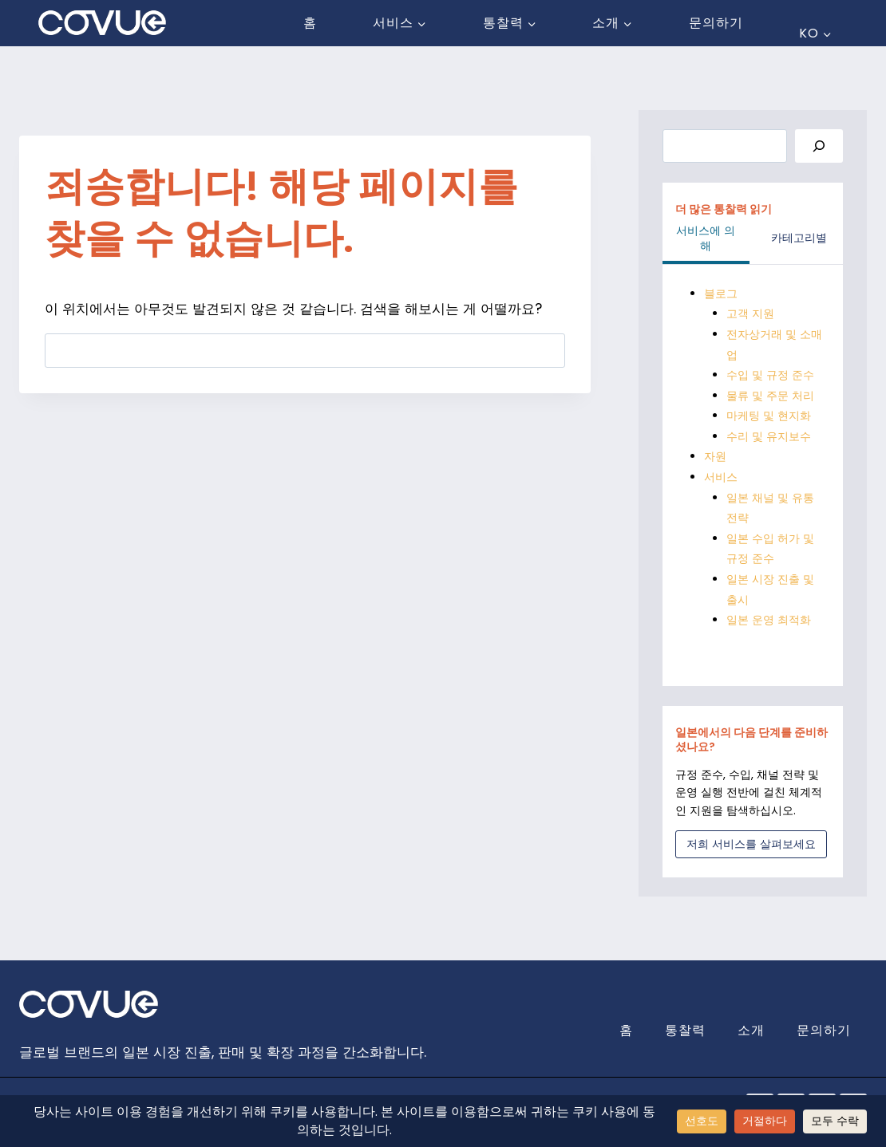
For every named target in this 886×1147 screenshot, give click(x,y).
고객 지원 (750, 313)
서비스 (721, 475)
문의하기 (716, 23)
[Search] (819, 146)
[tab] (706, 240)
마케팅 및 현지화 (768, 415)
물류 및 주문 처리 (770, 395)
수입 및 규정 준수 (770, 375)
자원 (715, 455)
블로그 (721, 294)
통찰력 (685, 1028)
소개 (751, 1028)
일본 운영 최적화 (768, 617)
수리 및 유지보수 (768, 435)
